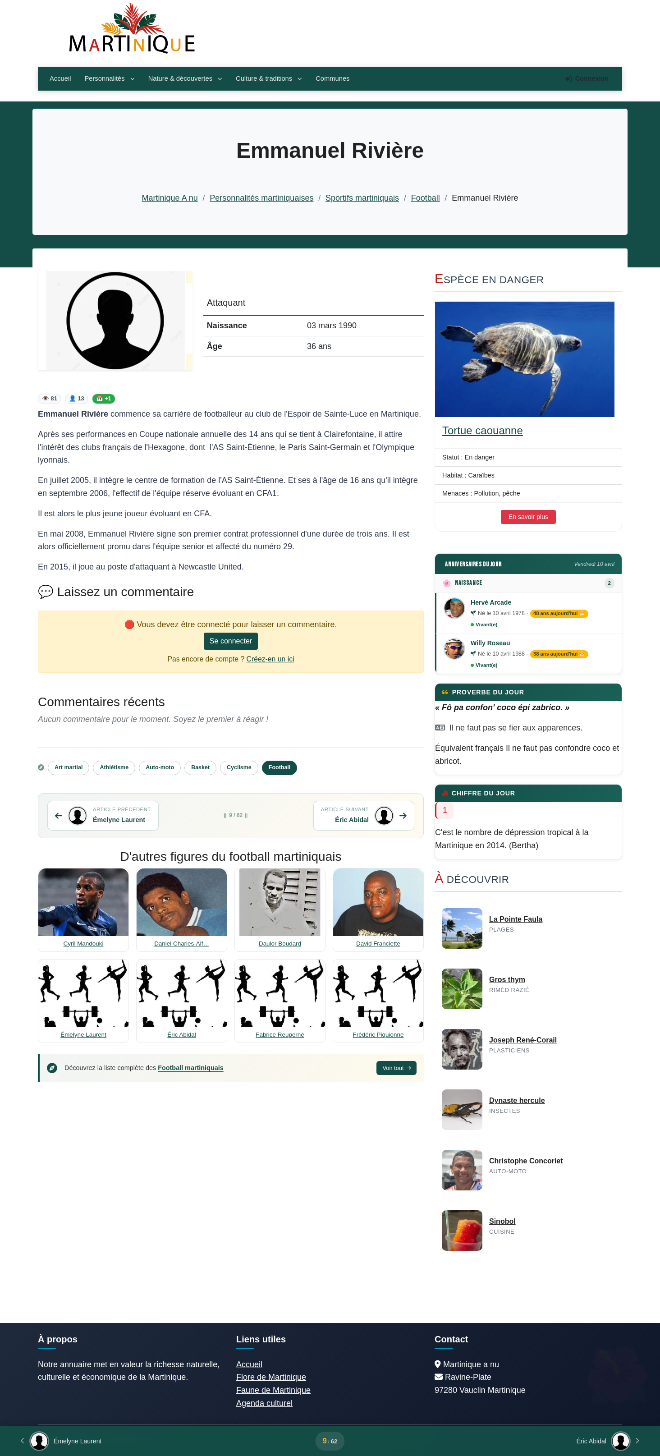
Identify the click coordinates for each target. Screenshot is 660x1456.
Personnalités (109, 78)
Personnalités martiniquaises (261, 197)
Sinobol (502, 1221)
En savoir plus (528, 516)
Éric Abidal (181, 1034)
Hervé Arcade (491, 602)
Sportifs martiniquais (362, 197)
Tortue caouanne (482, 430)
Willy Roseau (490, 643)
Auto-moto (160, 767)
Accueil (60, 78)
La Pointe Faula (515, 919)
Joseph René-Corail (523, 1040)
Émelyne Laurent (83, 1034)
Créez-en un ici (270, 659)
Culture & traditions (269, 78)
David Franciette (378, 943)
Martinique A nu (170, 197)
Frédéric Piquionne (378, 1034)
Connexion (587, 78)
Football (425, 197)
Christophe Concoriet (526, 1161)
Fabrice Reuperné (280, 1034)
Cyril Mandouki (84, 943)
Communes (332, 78)
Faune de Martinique (273, 1390)
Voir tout (396, 1068)
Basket (200, 767)
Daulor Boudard (280, 943)
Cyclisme (239, 767)
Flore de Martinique (271, 1377)
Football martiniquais (191, 1067)
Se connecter (231, 641)
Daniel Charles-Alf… (181, 943)
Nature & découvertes (185, 78)
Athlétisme (114, 767)
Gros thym (507, 979)
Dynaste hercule (517, 1100)
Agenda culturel (264, 1403)
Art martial (68, 767)
